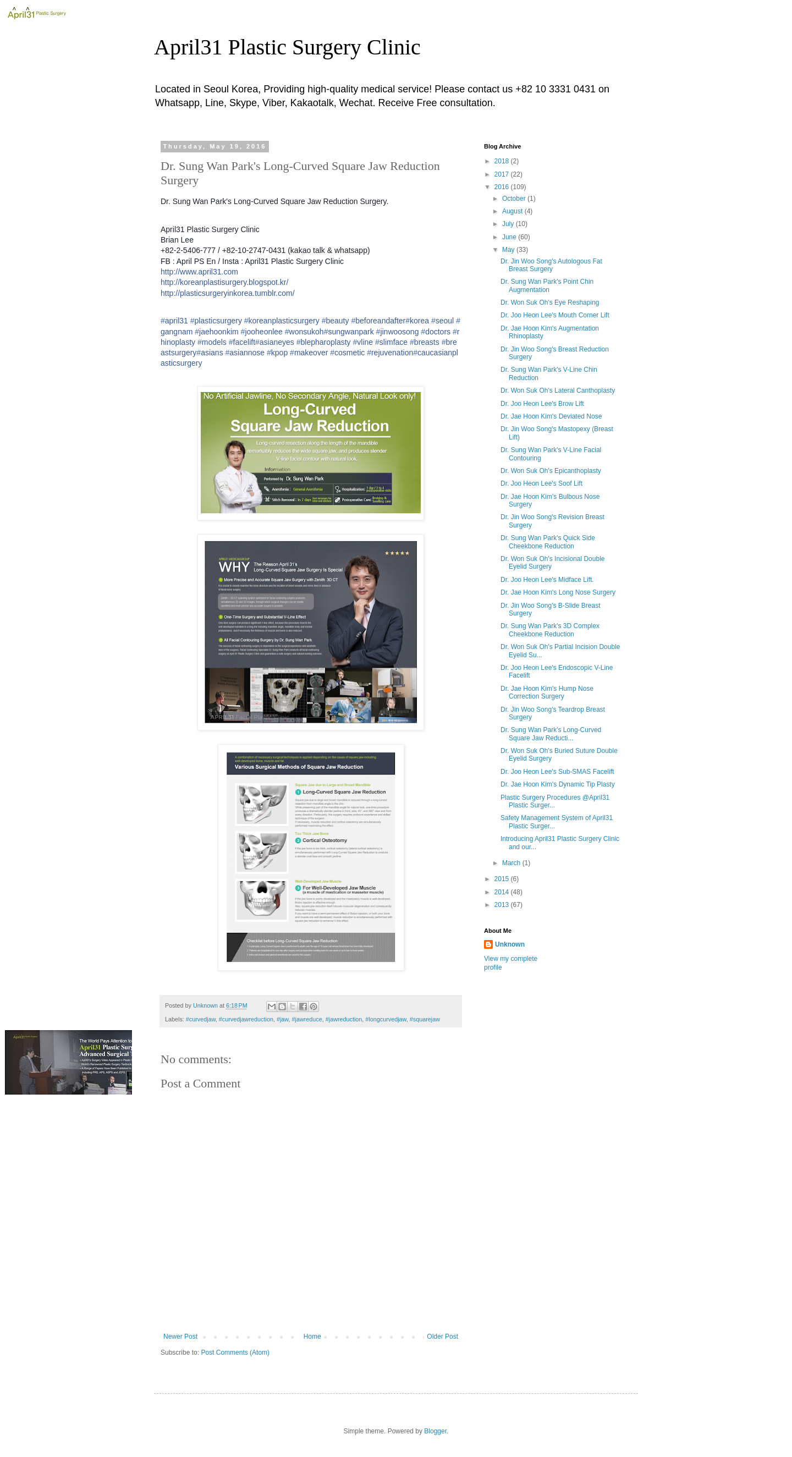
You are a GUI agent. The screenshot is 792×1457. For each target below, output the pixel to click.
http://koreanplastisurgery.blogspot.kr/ (224, 282)
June (510, 237)
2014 (502, 892)
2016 (502, 187)
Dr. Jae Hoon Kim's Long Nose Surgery (558, 592)
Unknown (510, 944)
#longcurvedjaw (385, 1019)
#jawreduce (307, 1019)
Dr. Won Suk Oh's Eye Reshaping (550, 302)
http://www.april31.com (199, 271)
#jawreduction (344, 1019)
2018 (502, 161)
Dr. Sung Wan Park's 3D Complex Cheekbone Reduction (550, 629)
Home (312, 1336)
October (514, 198)
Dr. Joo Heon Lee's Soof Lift (541, 483)
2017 (502, 174)
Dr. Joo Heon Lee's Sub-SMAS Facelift (557, 772)
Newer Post (180, 1336)
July (509, 224)
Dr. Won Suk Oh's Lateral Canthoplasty (558, 390)
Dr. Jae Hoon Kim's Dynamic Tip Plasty (558, 784)
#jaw (283, 1019)
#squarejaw (425, 1019)
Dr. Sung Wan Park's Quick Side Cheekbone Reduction (548, 541)
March (512, 863)
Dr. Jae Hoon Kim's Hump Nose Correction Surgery (547, 692)
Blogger (435, 1431)
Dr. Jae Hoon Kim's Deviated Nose (551, 416)
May (509, 250)
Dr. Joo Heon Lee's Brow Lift (542, 404)
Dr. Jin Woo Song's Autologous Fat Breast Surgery (551, 265)
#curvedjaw (201, 1019)
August (513, 211)
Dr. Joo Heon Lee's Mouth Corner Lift (555, 315)
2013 (502, 905)
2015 (502, 879)
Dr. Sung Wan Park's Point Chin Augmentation (547, 285)
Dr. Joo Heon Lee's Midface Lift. (547, 580)
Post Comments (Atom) (235, 1352)
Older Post (442, 1336)
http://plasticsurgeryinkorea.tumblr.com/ (228, 293)
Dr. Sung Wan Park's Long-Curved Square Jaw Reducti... (551, 733)
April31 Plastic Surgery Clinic (287, 47)
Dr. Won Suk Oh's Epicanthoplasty (551, 471)
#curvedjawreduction (246, 1019)
